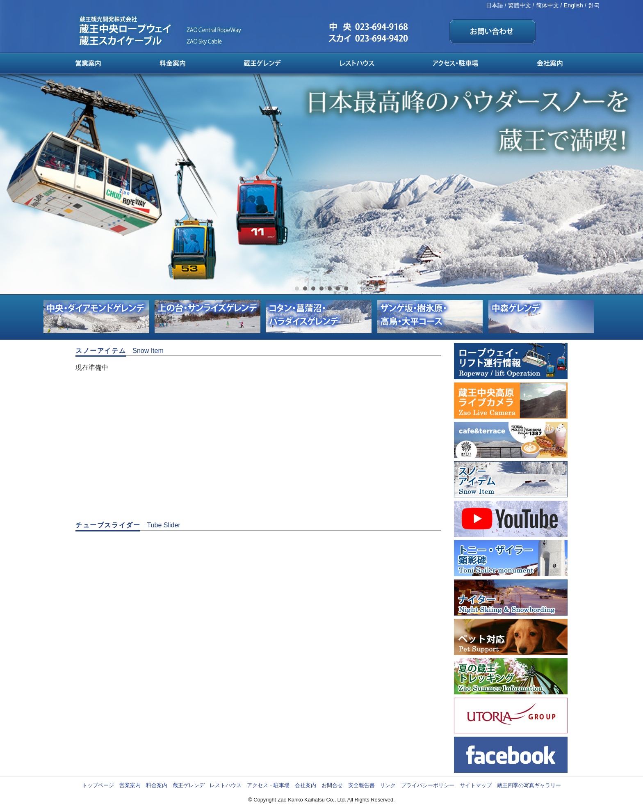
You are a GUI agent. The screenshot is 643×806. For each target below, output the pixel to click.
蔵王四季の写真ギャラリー (529, 785)
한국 (594, 5)
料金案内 (156, 785)
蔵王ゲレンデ (189, 785)
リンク (388, 785)
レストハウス (226, 785)
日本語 (494, 5)
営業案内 (130, 785)
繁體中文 (519, 5)
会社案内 (305, 785)
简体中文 (547, 5)
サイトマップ (476, 785)
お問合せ (332, 785)
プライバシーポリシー (427, 785)
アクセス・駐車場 (268, 785)
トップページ (98, 785)
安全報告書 (361, 785)
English (573, 5)
